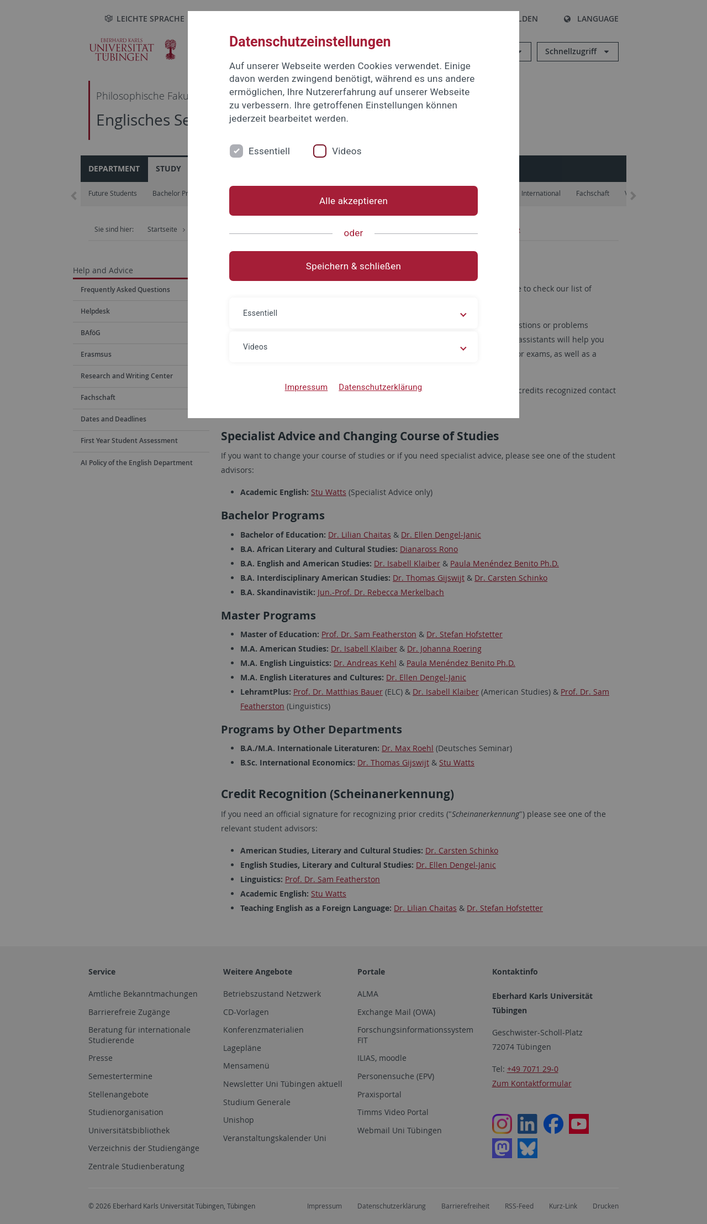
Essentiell (269, 151)
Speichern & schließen (353, 266)
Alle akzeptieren (353, 200)
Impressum (306, 387)
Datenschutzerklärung (380, 387)
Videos (347, 151)
